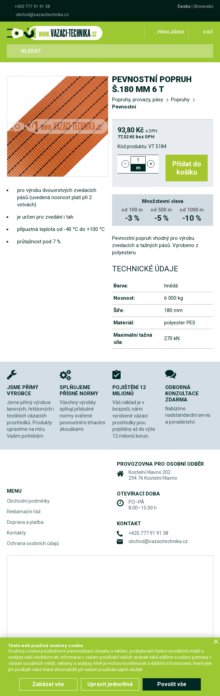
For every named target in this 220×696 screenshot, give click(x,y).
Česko (184, 6)
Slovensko (203, 6)
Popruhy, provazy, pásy (137, 99)
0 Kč (208, 32)
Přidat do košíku (187, 168)
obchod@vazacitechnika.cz (42, 14)
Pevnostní (124, 107)
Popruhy (180, 99)
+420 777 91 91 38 (32, 6)
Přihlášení (170, 32)
